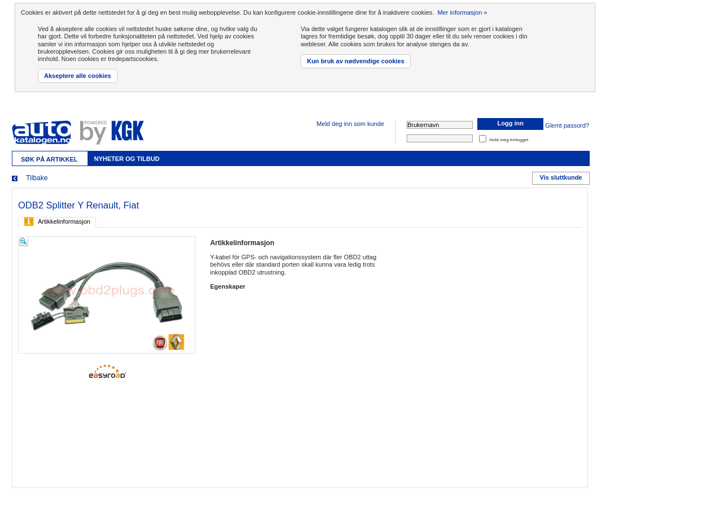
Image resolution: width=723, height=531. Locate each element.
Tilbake (37, 178)
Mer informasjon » (462, 12)
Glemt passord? (567, 126)
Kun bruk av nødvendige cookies (355, 61)
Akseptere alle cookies (77, 75)
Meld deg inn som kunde (350, 123)
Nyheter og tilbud (126, 158)
